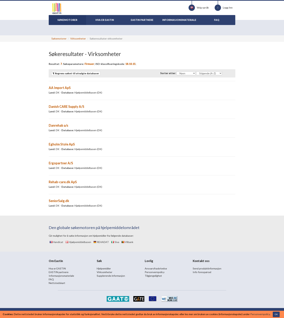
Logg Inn (224, 8)
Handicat (56, 242)
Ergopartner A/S (61, 163)
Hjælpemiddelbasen (78, 242)
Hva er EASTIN (57, 268)
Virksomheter (78, 38)
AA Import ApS (60, 88)
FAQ (51, 279)
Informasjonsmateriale (61, 275)
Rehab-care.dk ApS (63, 182)
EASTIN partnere (58, 272)
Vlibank (127, 242)
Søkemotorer (58, 38)
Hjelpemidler (104, 268)
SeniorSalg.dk (59, 201)
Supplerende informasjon (111, 275)
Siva (115, 242)
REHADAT (101, 242)
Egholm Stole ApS (62, 144)
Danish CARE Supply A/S (66, 107)
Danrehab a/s (58, 125)
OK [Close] (276, 314)
